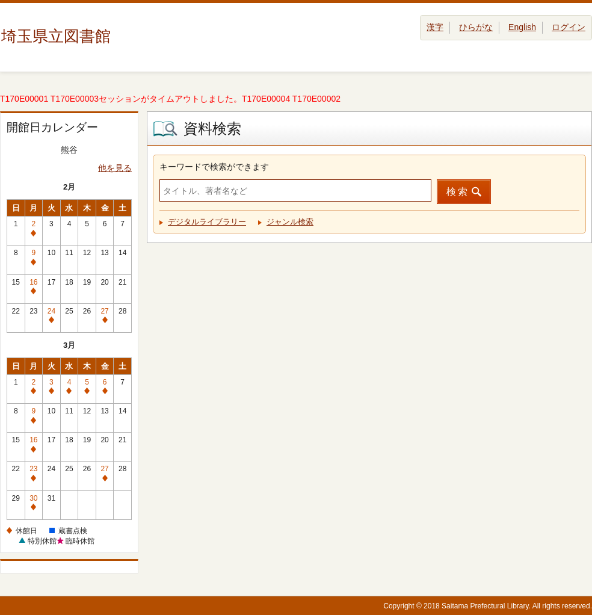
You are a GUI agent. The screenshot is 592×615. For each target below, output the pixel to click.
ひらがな (476, 27)
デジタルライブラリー (207, 221)
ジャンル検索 (290, 221)
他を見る (115, 168)
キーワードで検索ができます (214, 167)
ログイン (568, 27)
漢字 (435, 27)
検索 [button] (457, 192)
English (522, 27)
